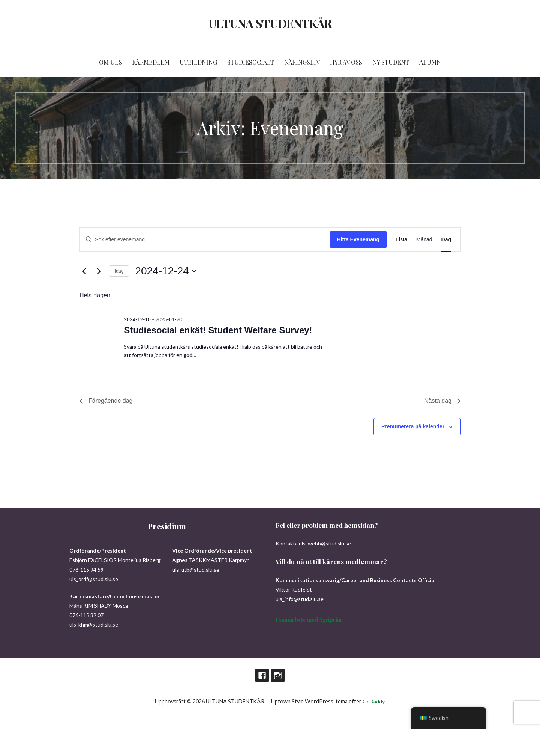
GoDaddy (374, 701)
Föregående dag (106, 401)
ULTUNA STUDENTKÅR (270, 23)
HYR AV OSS (346, 62)
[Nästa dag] (98, 271)
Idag (119, 271)
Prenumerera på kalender (412, 426)
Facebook (262, 675)
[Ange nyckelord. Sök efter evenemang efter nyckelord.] (205, 240)
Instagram (278, 675)
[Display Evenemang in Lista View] (401, 240)
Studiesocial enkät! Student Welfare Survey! (218, 330)
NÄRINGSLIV (302, 62)
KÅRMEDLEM (151, 62)
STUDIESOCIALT (250, 62)
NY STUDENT (390, 62)
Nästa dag (442, 401)
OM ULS (110, 62)
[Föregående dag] (84, 271)
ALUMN (430, 62)
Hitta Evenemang (358, 239)
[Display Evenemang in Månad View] (424, 240)
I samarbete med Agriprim (309, 619)
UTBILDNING (198, 62)
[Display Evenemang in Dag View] (446, 240)
